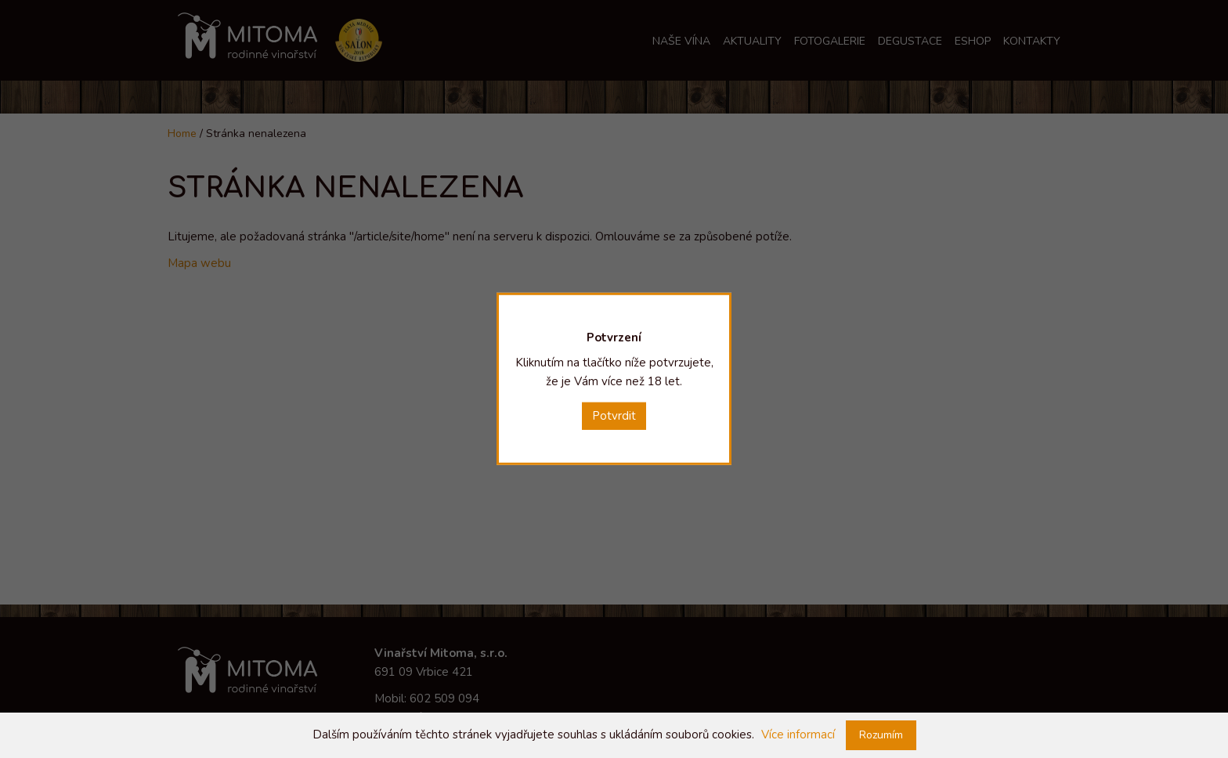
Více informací (798, 734)
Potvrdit (614, 416)
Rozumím (881, 734)
